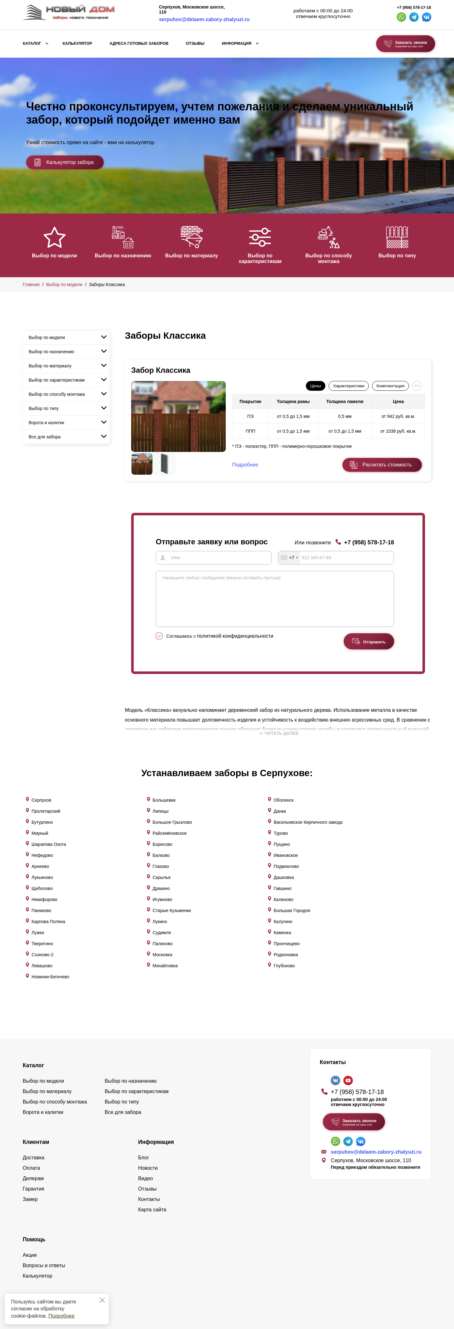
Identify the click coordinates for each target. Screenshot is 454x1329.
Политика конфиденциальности (384, 1279)
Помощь (34, 1171)
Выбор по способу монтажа (336, 258)
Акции (30, 1187)
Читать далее (279, 742)
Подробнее (61, 1316)
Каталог (32, 43)
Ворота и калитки (46, 422)
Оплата (31, 1100)
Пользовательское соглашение (383, 1286)
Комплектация (390, 385)
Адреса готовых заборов (138, 43)
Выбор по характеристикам (265, 258)
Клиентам (36, 1074)
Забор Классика (160, 370)
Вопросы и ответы (44, 1197)
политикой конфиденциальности (235, 645)
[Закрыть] (102, 1300)
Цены (315, 385)
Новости (148, 1100)
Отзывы (195, 43)
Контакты (149, 1131)
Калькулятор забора (64, 162)
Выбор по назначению (124, 255)
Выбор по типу (406, 255)
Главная (31, 284)
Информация (237, 43)
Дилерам (33, 1110)
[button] (26, 244)
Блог (143, 1089)
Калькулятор (77, 43)
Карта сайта (152, 1141)
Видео (145, 1110)
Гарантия (33, 1120)
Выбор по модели (54, 255)
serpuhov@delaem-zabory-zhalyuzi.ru (204, 19)
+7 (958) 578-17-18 (414, 7)
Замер (30, 1131)
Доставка (33, 1089)
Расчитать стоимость (387, 464)
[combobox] (289, 557)
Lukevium (401, 1270)
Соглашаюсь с (219, 645)
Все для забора (45, 436)
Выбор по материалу (195, 255)
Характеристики (348, 385)
